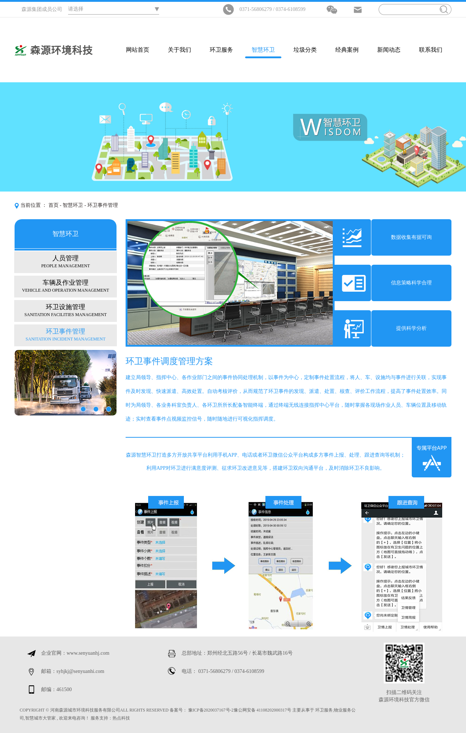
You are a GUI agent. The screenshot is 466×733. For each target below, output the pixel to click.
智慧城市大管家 (40, 718)
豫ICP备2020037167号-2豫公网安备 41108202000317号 (239, 710)
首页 (53, 205)
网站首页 (137, 50)
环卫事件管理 (65, 334)
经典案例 (347, 50)
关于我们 (179, 50)
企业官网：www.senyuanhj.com (75, 653)
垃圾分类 (305, 50)
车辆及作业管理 (65, 285)
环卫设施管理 (65, 310)
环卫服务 (221, 50)
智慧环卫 (263, 50)
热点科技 (121, 718)
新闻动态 (388, 50)
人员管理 (65, 261)
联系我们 (430, 50)
